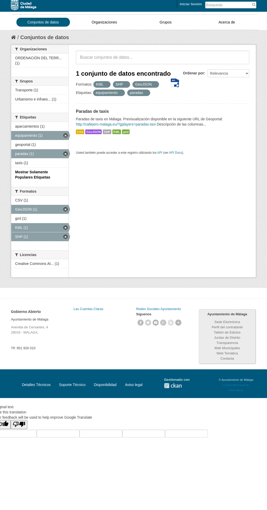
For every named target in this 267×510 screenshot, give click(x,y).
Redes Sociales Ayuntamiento (158, 309)
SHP (107, 132)
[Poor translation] (19, 424)
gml (126, 132)
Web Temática (227, 353)
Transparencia (227, 343)
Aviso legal (133, 385)
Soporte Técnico (72, 385)
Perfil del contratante (227, 327)
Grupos (166, 22)
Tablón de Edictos (227, 332)
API (159, 153)
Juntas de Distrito (227, 338)
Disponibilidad (105, 385)
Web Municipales (227, 348)
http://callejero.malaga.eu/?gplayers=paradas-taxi (116, 124)
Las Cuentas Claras (88, 309)
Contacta (227, 358)
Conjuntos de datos (43, 22)
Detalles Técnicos (36, 385)
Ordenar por (193, 73)
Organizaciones (104, 22)
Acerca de (227, 22)
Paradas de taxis (92, 111)
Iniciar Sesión (191, 4)
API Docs (175, 153)
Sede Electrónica (227, 322)
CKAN (173, 385)
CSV (80, 132)
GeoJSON (93, 132)
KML (116, 132)
